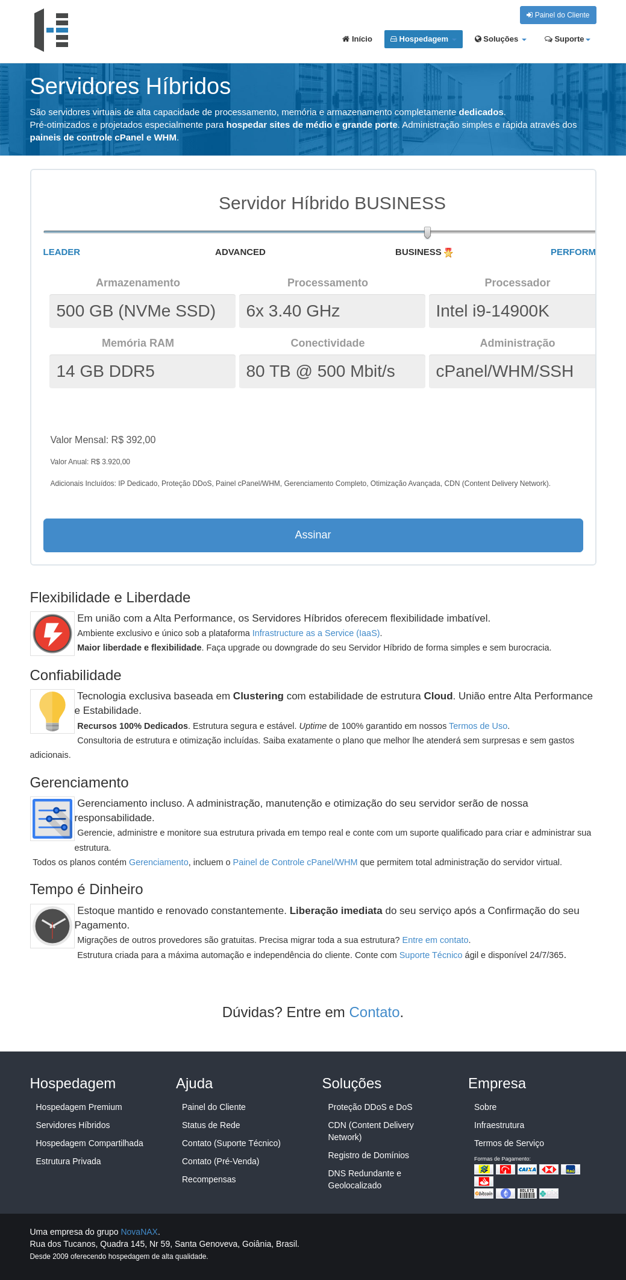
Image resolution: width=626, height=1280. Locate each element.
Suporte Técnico (431, 955)
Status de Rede (211, 1125)
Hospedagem (423, 38)
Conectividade (327, 343)
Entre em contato (435, 940)
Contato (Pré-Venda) (220, 1161)
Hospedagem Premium (79, 1107)
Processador (517, 283)
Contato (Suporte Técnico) (231, 1143)
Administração (517, 343)
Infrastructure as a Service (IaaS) (316, 633)
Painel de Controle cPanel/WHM (295, 862)
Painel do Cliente (558, 15)
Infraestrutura (499, 1125)
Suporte (567, 38)
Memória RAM (138, 343)
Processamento (327, 283)
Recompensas (209, 1179)
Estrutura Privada (68, 1161)
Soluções (501, 38)
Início (357, 38)
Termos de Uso (478, 726)
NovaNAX (139, 1232)
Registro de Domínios (369, 1155)
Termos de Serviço (509, 1143)
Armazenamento (138, 283)
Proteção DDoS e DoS (370, 1107)
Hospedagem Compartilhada (89, 1143)
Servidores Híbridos (73, 1125)
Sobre (485, 1107)
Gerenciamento (159, 862)
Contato (374, 1012)
